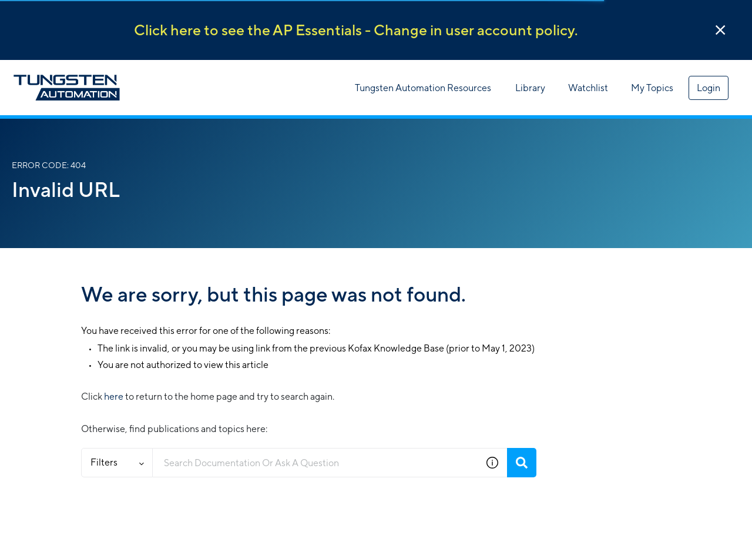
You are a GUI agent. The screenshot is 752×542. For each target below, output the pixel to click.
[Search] (521, 462)
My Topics (652, 87)
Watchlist (588, 87)
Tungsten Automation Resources (423, 87)
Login (708, 87)
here (113, 396)
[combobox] (315, 462)
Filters (117, 462)
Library (530, 87)
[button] (720, 30)
